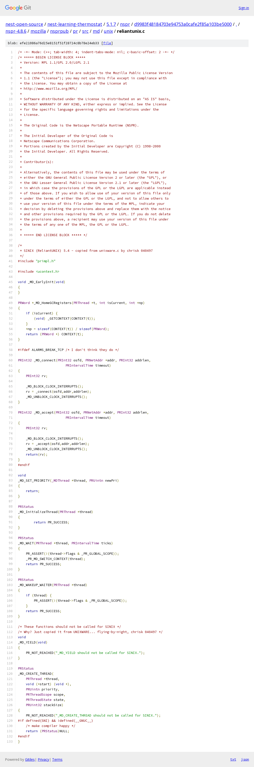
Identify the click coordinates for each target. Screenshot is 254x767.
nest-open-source (24, 24)
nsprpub (59, 31)
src (85, 31)
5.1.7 (111, 24)
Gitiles (30, 759)
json (245, 759)
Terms (57, 759)
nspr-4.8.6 (15, 31)
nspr (125, 24)
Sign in (244, 7)
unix (108, 31)
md (96, 31)
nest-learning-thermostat (74, 24)
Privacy (43, 759)
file (107, 43)
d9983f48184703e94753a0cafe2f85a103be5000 (183, 24)
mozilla (38, 31)
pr (75, 31)
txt (233, 759)
